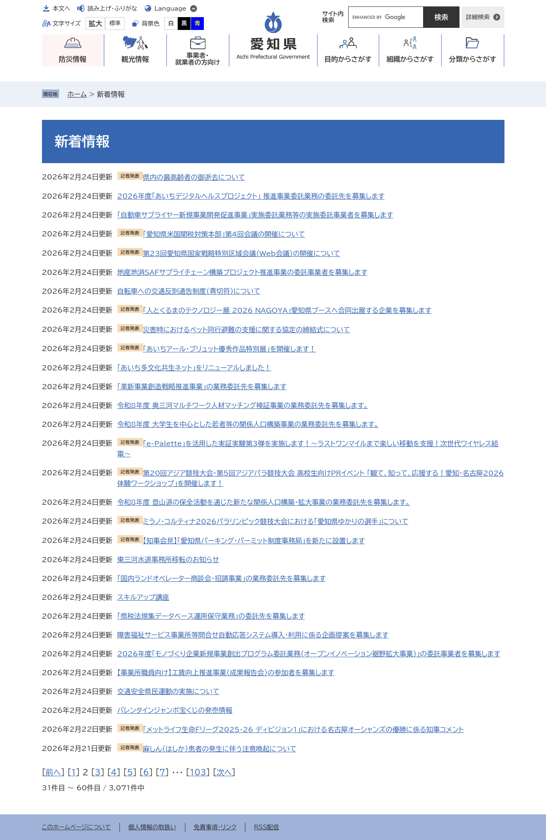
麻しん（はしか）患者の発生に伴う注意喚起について (220, 748)
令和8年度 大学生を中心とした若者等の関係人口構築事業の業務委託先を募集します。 (248, 424)
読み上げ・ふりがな (112, 9)
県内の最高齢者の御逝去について (194, 177)
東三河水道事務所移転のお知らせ (168, 559)
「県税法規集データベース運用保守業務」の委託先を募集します (211, 616)
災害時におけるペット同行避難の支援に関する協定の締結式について (246, 329)
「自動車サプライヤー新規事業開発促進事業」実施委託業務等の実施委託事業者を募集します (255, 214)
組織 (410, 59)
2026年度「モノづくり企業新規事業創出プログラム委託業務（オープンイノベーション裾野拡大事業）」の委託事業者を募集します (309, 653)
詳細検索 (478, 17)
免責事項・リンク (215, 827)
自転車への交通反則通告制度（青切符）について (188, 291)
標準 (115, 23)
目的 (348, 59)
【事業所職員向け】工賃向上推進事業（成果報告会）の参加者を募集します (225, 672)
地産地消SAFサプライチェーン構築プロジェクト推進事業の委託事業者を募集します (242, 272)
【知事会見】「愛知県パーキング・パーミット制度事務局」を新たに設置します (254, 540)
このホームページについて (76, 827)
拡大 (95, 23)
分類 (472, 59)
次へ (224, 772)
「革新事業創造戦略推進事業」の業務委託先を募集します (202, 386)
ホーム (77, 94)
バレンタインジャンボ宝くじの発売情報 (175, 710)
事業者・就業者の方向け (197, 59)
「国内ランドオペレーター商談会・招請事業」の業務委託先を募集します (221, 578)
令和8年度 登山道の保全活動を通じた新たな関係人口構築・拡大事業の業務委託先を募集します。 (263, 502)
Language (171, 9)
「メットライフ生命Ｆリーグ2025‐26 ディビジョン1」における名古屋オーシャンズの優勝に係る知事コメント (303, 729)
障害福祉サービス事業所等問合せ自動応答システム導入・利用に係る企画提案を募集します (253, 634)
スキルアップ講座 (143, 597)
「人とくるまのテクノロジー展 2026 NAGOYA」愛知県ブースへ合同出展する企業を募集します (287, 310)
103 (198, 772)
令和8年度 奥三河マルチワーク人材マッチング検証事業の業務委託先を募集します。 (242, 405)
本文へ (62, 9)
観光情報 (135, 59)
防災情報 (73, 59)
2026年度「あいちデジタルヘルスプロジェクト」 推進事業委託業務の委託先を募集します (251, 196)
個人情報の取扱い (152, 827)
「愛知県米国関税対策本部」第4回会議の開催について (224, 234)
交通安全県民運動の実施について (168, 691)
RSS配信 (266, 827)
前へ (53, 772)
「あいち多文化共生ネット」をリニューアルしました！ (194, 367)
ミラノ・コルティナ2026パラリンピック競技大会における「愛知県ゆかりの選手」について (276, 521)
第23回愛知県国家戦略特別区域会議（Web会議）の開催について (241, 253)
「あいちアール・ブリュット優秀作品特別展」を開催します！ (229, 349)
